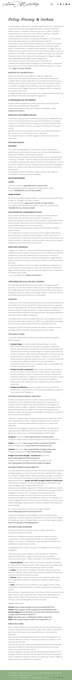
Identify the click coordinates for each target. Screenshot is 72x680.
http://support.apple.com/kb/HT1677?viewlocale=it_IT (32, 619)
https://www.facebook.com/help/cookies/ (39, 437)
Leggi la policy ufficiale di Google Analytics (39, 203)
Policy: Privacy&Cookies (40, 673)
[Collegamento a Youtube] (66, 4)
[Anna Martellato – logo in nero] (20, 4)
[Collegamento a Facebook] (58, 4)
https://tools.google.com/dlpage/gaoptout (23, 523)
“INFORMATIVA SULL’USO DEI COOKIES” (27, 191)
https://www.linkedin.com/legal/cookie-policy (40, 449)
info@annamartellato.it (16, 111)
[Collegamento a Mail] (69, 4)
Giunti (9, 675)
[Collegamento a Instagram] (63, 4)
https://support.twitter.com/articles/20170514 (39, 443)
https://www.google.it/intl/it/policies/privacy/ (24, 458)
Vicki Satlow (54, 673)
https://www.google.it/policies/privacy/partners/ (25, 511)
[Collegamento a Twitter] (60, 4)
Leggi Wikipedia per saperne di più (35, 186)
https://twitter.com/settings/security (39, 446)
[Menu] (52, 4)
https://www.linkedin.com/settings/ (39, 452)
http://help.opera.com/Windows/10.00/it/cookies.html (33, 617)
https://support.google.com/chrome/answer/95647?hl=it (35, 607)
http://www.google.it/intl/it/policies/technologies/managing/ (29, 463)
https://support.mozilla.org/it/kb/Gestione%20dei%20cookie (35, 610)
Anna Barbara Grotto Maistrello (24, 675)
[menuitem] (52, 4)
